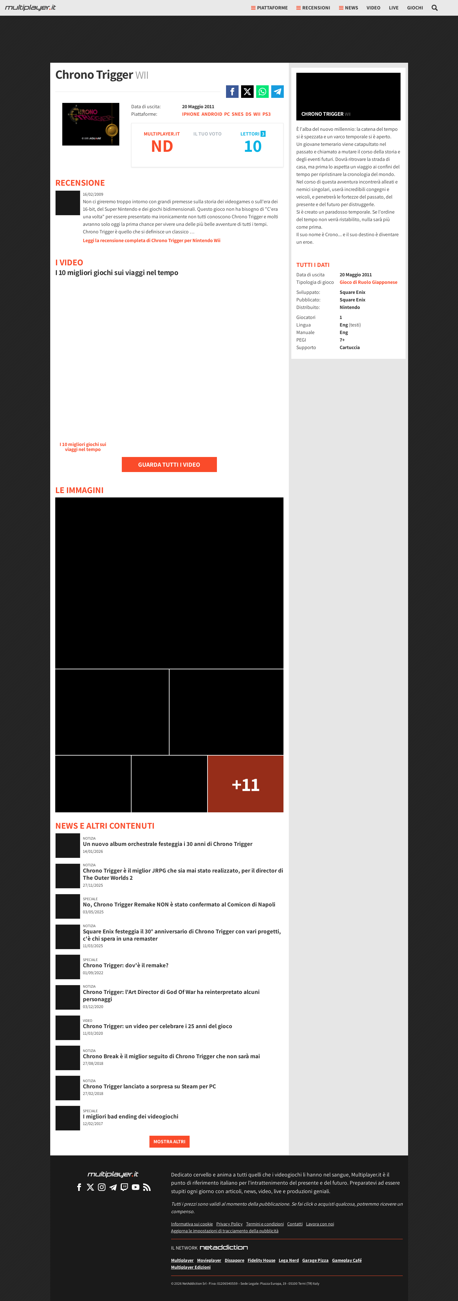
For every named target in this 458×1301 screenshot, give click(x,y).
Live (394, 7)
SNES (238, 114)
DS (248, 114)
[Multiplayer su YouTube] (135, 1187)
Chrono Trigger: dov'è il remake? (126, 965)
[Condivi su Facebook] (232, 91)
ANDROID (212, 114)
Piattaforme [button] (269, 7)
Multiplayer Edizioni (191, 1267)
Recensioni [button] (313, 7)
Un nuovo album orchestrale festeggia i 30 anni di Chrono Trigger (167, 843)
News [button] (348, 7)
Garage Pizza (315, 1260)
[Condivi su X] (247, 91)
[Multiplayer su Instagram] (101, 1187)
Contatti (295, 1224)
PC (227, 114)
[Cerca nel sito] (435, 8)
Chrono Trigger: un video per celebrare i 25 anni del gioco (157, 1026)
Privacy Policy (229, 1224)
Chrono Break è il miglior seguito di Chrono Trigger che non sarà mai (171, 1056)
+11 (246, 784)
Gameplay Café (347, 1260)
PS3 (266, 114)
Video (373, 7)
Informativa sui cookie (192, 1224)
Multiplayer (182, 1260)
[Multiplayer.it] (30, 8)
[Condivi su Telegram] (277, 91)
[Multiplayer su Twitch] (124, 1187)
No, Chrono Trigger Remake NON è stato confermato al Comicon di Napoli (179, 904)
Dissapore (234, 1260)
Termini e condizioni (265, 1224)
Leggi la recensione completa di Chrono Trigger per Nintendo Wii (151, 240)
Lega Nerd (289, 1260)
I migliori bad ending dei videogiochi (130, 1116)
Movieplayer (209, 1260)
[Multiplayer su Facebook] (79, 1187)
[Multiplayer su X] (90, 1187)
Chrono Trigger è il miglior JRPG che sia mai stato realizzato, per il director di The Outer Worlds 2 (183, 874)
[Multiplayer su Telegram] (113, 1187)
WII (257, 114)
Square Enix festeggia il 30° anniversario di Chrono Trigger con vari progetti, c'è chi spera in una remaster (182, 934)
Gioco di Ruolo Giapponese (368, 282)
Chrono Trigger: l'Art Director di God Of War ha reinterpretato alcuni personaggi (171, 995)
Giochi (415, 7)
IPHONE (191, 114)
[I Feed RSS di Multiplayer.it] (147, 1187)
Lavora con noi (320, 1224)
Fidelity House (261, 1260)
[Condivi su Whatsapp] (262, 91)
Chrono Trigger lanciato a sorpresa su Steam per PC (149, 1086)
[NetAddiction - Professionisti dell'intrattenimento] (224, 1248)
